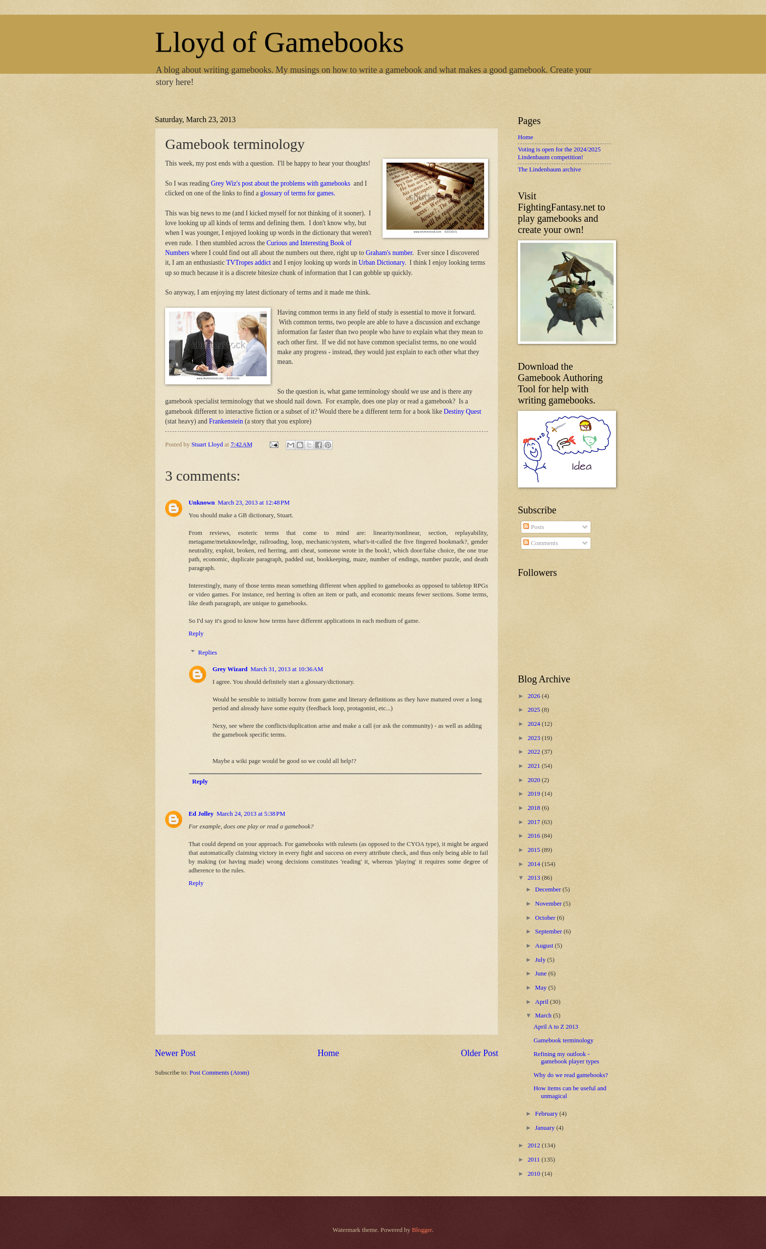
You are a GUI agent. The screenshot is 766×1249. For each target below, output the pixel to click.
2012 (535, 1145)
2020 (535, 780)
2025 (535, 709)
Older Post (479, 1053)
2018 (535, 807)
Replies (207, 652)
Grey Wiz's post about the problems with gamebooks (281, 183)
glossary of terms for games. (298, 193)
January (545, 1127)
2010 (535, 1173)
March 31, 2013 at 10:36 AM (287, 669)
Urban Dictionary (381, 262)
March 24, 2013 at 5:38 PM (250, 813)
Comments (540, 543)
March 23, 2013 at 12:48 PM (254, 502)
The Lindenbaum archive (549, 169)
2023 (535, 738)
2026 (535, 696)
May (541, 987)
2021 (535, 765)
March (544, 1015)
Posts (533, 527)
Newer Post (175, 1053)
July (541, 959)
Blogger (422, 1230)
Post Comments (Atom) (219, 1072)
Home (328, 1053)
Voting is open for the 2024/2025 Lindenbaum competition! (559, 153)
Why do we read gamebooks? (570, 1075)
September (549, 931)
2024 (535, 723)
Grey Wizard (230, 669)
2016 (535, 835)
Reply (196, 633)
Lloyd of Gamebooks (279, 42)
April (542, 1001)
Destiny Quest (462, 411)
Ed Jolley (201, 813)
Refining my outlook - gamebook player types (566, 1058)
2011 (535, 1159)
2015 (535, 850)
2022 (535, 751)
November (549, 903)
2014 (535, 864)
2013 (535, 877)
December (548, 889)
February (547, 1113)
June (541, 973)
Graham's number (389, 252)
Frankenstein (226, 421)
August (544, 945)
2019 (535, 793)
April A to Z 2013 (555, 1026)
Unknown (202, 502)
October (546, 917)
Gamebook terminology (563, 1040)
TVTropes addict (248, 262)
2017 (535, 822)
